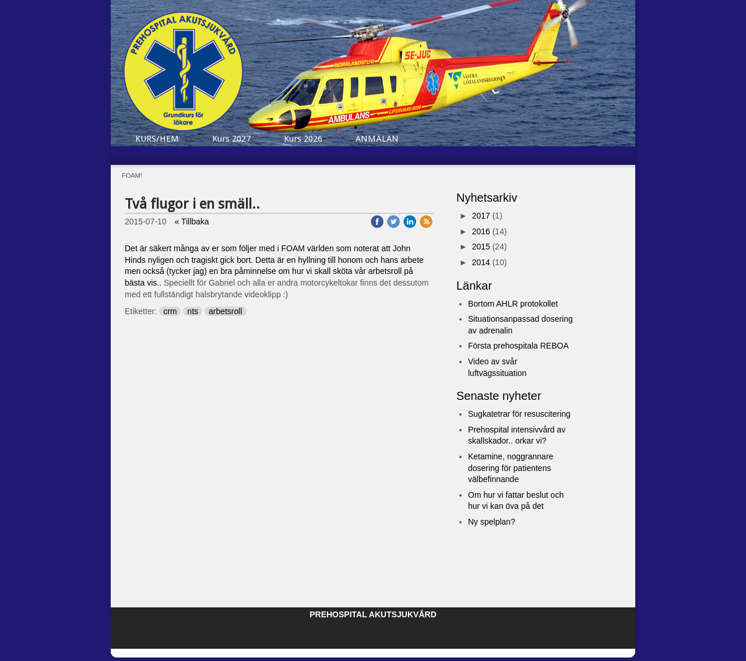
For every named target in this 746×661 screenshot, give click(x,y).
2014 (481, 262)
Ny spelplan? (491, 521)
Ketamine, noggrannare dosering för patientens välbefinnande (510, 468)
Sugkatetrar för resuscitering (519, 414)
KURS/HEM (157, 138)
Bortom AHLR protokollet (513, 303)
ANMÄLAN (377, 138)
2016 (481, 231)
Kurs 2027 (231, 138)
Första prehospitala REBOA (518, 345)
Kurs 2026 (303, 138)
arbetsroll (225, 311)
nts (192, 311)
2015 (481, 246)
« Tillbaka (192, 221)
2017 (481, 215)
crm (170, 311)
